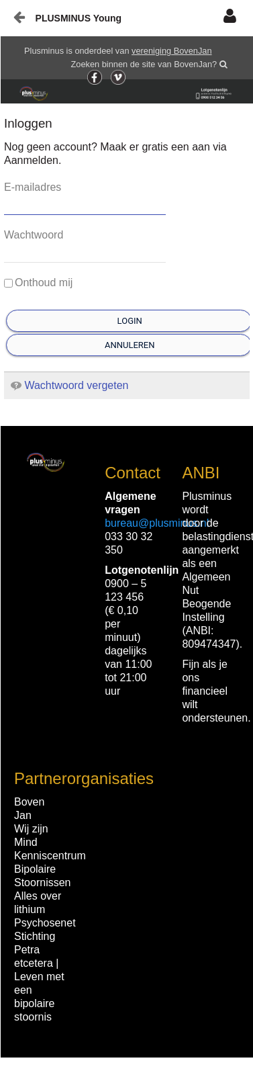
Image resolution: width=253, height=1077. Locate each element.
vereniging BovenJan (172, 51)
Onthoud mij (38, 282)
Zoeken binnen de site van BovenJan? (144, 64)
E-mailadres (32, 187)
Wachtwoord (33, 235)
